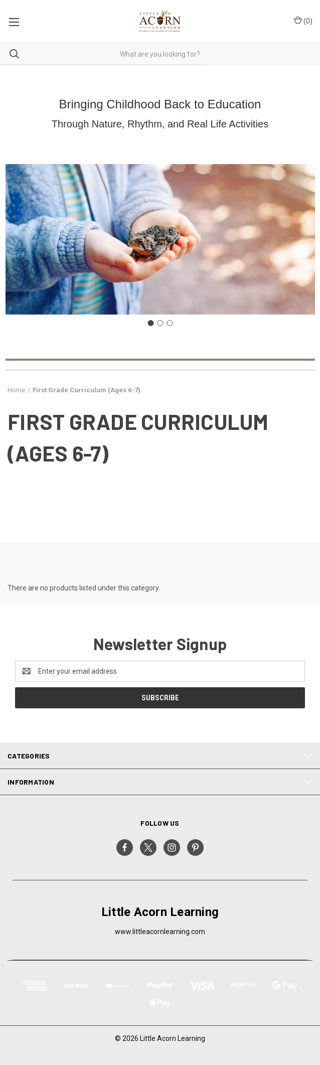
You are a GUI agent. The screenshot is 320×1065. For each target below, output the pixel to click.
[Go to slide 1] (150, 323)
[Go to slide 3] (170, 323)
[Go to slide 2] (160, 323)
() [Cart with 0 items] (303, 20)
